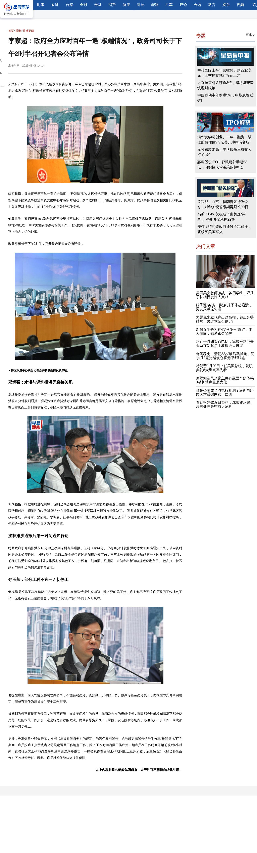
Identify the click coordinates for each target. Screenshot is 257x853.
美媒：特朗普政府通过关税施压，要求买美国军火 (224, 229)
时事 (40, 5)
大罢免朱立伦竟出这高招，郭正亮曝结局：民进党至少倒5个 (225, 319)
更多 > (250, 35)
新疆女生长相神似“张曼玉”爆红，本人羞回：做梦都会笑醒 (224, 332)
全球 (83, 5)
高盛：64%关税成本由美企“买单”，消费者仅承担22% (221, 216)
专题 (197, 5)
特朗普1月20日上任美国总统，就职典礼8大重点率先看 (224, 368)
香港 (55, 5)
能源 (154, 5)
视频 (240, 5)
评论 (183, 5)
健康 (126, 5)
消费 (112, 5)
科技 (140, 5)
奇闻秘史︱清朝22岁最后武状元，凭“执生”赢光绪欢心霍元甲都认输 (225, 356)
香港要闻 (28, 30)
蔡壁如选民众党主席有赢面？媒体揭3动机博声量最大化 (225, 380)
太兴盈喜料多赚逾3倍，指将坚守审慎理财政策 (225, 85)
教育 (211, 5)
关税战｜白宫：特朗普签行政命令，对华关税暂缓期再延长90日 (222, 204)
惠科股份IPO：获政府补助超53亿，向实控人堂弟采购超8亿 (222, 164)
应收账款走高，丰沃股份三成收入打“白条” (224, 152)
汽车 (169, 5)
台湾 (69, 5)
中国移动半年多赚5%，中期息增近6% (225, 97)
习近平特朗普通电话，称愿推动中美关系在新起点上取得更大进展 (225, 344)
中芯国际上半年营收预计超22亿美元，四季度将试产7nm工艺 (224, 73)
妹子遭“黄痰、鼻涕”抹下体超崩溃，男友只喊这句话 (224, 307)
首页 (11, 30)
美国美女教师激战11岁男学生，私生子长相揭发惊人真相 (225, 295)
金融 (97, 5)
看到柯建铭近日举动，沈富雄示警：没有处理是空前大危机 (225, 404)
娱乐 (226, 5)
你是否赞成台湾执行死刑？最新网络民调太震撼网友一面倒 (225, 392)
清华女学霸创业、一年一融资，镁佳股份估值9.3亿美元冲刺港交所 (224, 139)
